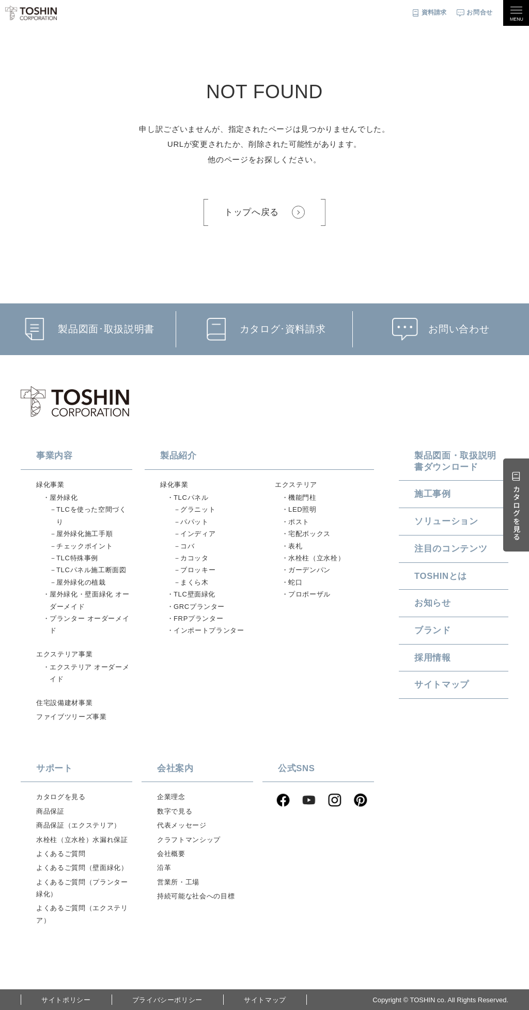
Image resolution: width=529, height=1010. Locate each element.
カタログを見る (61, 797)
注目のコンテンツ (450, 549)
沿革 (164, 867)
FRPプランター (198, 618)
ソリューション (446, 521)
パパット (194, 522)
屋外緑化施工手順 (84, 534)
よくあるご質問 (61, 854)
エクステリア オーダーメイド (89, 673)
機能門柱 (302, 497)
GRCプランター (199, 606)
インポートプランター (209, 630)
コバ (187, 546)
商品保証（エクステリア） (78, 825)
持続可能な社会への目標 (196, 896)
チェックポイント (84, 546)
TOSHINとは (440, 576)
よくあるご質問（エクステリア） (82, 914)
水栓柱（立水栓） (316, 558)
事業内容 (54, 456)
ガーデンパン (309, 570)
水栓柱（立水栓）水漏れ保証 (82, 840)
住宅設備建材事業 (64, 703)
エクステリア (296, 484)
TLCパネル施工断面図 (91, 570)
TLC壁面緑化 (194, 594)
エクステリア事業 (64, 654)
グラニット (197, 509)
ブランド (432, 630)
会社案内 (175, 768)
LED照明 (302, 509)
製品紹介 (178, 456)
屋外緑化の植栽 (81, 582)
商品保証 (50, 811)
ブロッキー (197, 570)
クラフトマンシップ (189, 840)
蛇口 (295, 582)
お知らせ (432, 603)
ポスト (298, 522)
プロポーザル (309, 594)
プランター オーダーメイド (89, 624)
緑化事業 (50, 484)
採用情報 (432, 658)
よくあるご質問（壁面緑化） (82, 867)
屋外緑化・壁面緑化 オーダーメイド (89, 600)
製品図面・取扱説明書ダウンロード (455, 461)
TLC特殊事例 (77, 558)
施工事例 (432, 494)
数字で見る (174, 811)
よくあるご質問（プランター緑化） (82, 888)
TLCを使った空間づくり (91, 515)
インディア (197, 534)
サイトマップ (441, 685)
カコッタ (194, 558)
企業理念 (171, 797)
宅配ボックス (309, 534)
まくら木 (194, 582)
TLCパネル (191, 497)
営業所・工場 (178, 882)
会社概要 (171, 854)
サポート (54, 768)
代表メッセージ (182, 825)
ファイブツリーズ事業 (71, 717)
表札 (295, 546)
